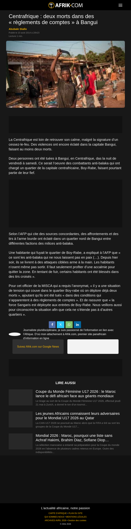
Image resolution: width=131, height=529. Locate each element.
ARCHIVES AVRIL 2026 (55, 520)
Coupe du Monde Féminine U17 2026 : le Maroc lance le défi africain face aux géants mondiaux (76, 393)
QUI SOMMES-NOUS (54, 517)
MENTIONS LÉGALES (76, 517)
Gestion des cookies (77, 520)
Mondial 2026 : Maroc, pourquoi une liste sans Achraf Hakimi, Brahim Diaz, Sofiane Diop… (74, 437)
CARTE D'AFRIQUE (57, 513)
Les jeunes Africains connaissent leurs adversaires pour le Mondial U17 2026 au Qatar (78, 415)
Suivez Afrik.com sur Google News (38, 346)
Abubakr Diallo (18, 28)
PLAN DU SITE (75, 513)
